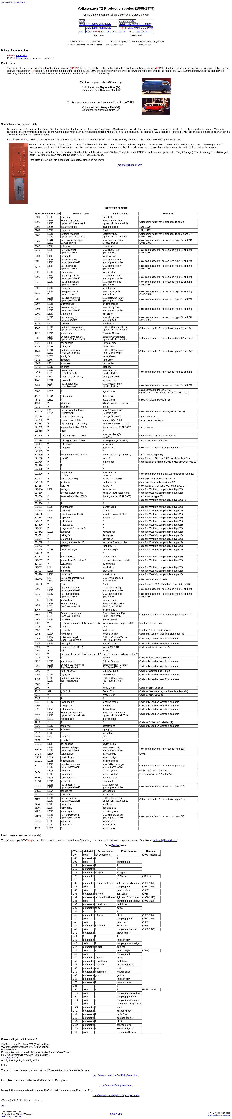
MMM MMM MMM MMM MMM (95, 24)
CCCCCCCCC (109, 31)
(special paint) (19, 124)
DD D (82, 21)
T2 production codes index (13, 2)
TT (80, 28)
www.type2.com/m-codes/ (219, 1115)
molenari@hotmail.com (130, 165)
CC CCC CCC (126, 21)
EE (80, 31)
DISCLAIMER (116, 1114)
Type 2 (9, 1057)
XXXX (89, 31)
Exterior (115, 845)
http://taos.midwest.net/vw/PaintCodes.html (116, 1075)
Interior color (22, 58)
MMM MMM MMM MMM (98, 28)
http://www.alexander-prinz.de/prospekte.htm (116, 1095)
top (3, 1105)
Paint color (21, 55)
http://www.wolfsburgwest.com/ (116, 1085)
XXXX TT (146, 31)
